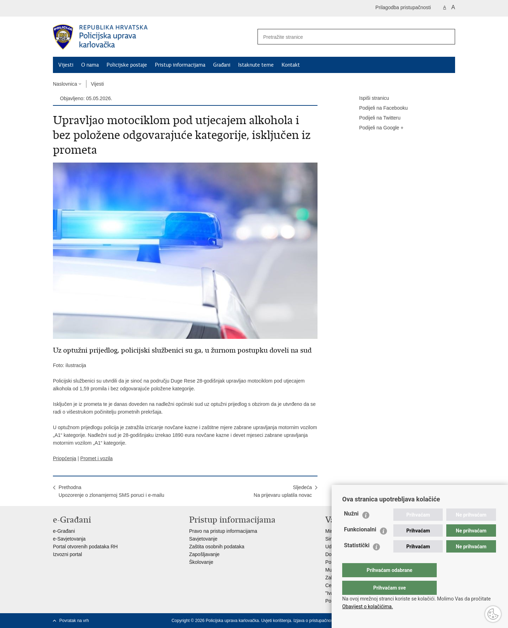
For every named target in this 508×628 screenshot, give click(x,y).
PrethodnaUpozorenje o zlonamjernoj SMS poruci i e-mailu (111, 491)
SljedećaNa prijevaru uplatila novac (283, 491)
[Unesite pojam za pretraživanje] (346, 37)
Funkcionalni (360, 543)
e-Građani (64, 531)
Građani (221, 65)
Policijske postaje (127, 65)
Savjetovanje (203, 539)
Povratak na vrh (74, 620)
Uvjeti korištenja (276, 620)
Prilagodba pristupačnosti (403, 7)
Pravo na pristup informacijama (223, 531)
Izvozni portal (67, 554)
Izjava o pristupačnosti (314, 620)
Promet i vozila (96, 458)
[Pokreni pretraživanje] (447, 36)
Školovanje (201, 562)
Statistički (356, 559)
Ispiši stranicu (369, 98)
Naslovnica (65, 84)
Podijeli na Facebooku (378, 108)
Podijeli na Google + (376, 128)
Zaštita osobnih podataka (216, 546)
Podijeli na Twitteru (374, 118)
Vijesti (65, 65)
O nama (90, 65)
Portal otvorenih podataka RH (85, 546)
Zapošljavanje (204, 554)
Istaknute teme (256, 65)
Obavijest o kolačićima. (367, 606)
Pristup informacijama (180, 65)
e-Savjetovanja (69, 539)
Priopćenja (64, 458)
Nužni (351, 527)
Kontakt (291, 65)
